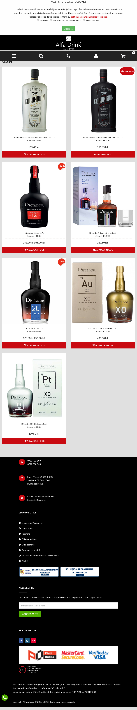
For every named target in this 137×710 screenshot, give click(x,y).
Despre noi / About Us (33, 523)
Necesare (42, 20)
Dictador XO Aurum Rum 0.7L (102, 328)
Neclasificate (91, 20)
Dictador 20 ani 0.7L (34, 328)
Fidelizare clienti (29, 539)
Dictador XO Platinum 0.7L (34, 424)
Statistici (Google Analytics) (65, 20)
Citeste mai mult (103, 154)
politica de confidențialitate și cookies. (89, 16)
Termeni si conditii (31, 550)
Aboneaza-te (30, 614)
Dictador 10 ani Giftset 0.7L (102, 233)
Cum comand (28, 544)
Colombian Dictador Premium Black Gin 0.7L (103, 137)
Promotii (26, 533)
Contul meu (27, 528)
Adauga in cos (34, 154)
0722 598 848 (34, 464)
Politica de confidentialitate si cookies (40, 555)
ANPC (25, 561)
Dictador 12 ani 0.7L (34, 233)
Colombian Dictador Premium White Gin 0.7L (34, 137)
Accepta (68, 28)
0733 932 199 (34, 460)
